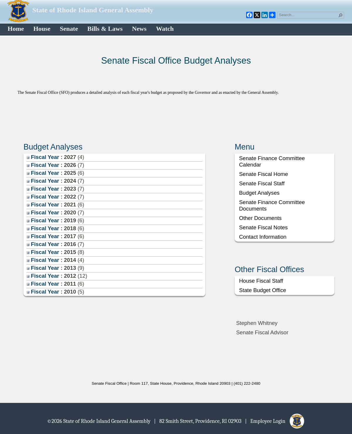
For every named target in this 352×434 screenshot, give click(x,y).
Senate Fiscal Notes (263, 227)
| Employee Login (275, 421)
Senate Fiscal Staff (262, 183)
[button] (340, 15)
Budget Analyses (259, 193)
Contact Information (263, 237)
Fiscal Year (43, 157)
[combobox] (308, 14)
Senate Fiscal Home (263, 174)
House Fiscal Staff (261, 281)
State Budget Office (262, 290)
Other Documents (260, 218)
